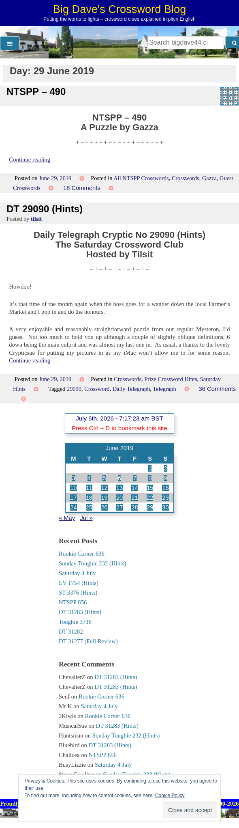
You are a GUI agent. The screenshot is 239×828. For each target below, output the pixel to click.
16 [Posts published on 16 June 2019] (165, 488)
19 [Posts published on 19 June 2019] (104, 497)
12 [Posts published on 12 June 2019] (104, 488)
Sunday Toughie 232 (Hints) (92, 563)
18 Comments (81, 188)
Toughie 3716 (75, 622)
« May (67, 518)
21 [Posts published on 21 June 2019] (134, 497)
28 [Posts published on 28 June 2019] (134, 507)
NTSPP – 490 (36, 91)
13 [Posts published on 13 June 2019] (119, 488)
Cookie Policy (170, 795)
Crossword (96, 389)
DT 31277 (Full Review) (88, 641)
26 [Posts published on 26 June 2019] (104, 507)
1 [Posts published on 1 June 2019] (150, 468)
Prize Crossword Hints (170, 379)
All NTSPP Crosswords (141, 178)
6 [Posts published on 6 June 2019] (119, 478)
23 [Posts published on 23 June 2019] (165, 497)
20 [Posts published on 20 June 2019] (119, 497)
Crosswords (185, 178)
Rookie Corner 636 (82, 553)
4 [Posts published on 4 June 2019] (89, 478)
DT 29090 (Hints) (44, 208)
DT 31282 (71, 631)
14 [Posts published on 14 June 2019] (134, 488)
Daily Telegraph (131, 389)
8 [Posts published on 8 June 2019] (150, 478)
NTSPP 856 (73, 602)
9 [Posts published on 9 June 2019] (165, 478)
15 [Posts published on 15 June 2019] (150, 488)
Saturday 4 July (77, 573)
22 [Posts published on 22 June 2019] (150, 497)
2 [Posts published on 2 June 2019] (165, 468)
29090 (74, 389)
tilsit (36, 219)
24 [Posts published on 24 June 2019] (73, 507)
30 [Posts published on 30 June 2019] (165, 507)
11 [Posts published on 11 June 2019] (89, 488)
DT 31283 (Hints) (80, 612)
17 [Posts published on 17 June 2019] (73, 497)
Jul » (86, 518)
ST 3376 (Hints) (78, 592)
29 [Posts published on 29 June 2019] (150, 507)
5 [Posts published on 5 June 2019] (104, 478)
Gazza (209, 178)
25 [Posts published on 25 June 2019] (89, 507)
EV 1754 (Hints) (78, 583)
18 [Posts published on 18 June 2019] (89, 497)
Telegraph (164, 389)
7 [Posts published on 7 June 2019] (135, 478)
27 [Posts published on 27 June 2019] (119, 507)
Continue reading (29, 159)
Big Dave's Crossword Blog (119, 9)
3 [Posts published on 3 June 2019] (73, 478)
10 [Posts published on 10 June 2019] (73, 488)
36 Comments (217, 389)
